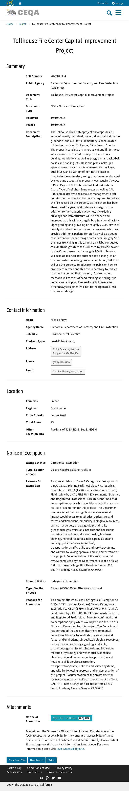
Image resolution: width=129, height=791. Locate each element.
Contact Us (103, 3)
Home (10, 23)
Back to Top (14, 768)
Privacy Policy (63, 768)
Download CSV (17, 760)
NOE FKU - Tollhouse (71, 718)
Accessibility (14, 772)
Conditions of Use (38, 768)
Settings (117, 3)
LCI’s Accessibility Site (70, 749)
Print (51, 760)
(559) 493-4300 (61, 362)
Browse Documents (59, 772)
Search (23, 23)
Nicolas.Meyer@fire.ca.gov (68, 371)
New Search (36, 760)
